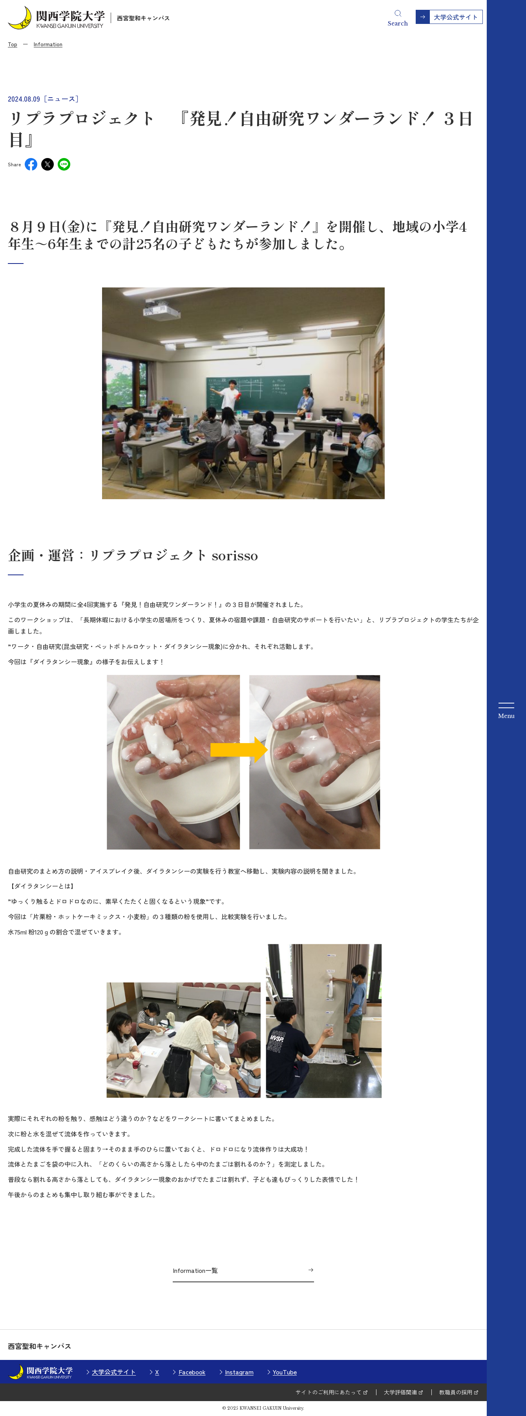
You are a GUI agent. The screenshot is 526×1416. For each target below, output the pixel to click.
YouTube (285, 1371)
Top (12, 44)
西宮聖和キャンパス (143, 18)
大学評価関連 (400, 1392)
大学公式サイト (114, 1371)
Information (48, 44)
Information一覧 (195, 1270)
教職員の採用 (455, 1392)
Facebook (192, 1371)
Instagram (239, 1371)
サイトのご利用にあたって (329, 1392)
